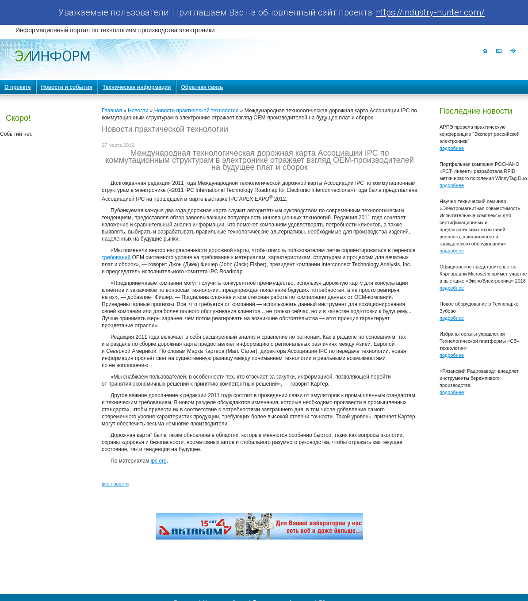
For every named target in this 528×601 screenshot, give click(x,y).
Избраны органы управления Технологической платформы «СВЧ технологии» (480, 341)
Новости (138, 110)
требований (116, 257)
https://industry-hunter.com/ (430, 12)
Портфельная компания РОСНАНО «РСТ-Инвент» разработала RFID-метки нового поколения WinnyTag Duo (483, 171)
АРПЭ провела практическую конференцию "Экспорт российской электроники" (480, 134)
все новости (115, 483)
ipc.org (159, 461)
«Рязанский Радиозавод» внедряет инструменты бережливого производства (479, 378)
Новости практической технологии (196, 110)
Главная (112, 110)
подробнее (452, 148)
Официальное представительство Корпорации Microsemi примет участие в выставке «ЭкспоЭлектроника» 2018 (483, 273)
